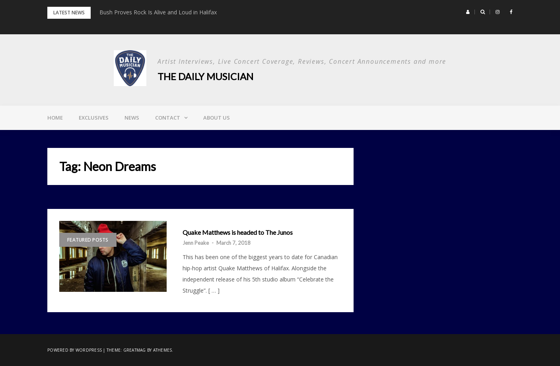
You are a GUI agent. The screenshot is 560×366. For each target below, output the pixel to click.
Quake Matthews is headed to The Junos (238, 232)
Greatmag (134, 350)
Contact (167, 117)
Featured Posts (88, 239)
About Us (216, 117)
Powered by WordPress (74, 350)
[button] (467, 12)
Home (55, 117)
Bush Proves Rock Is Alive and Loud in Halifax (158, 12)
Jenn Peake (196, 243)
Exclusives (94, 117)
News (131, 117)
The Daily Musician (205, 76)
